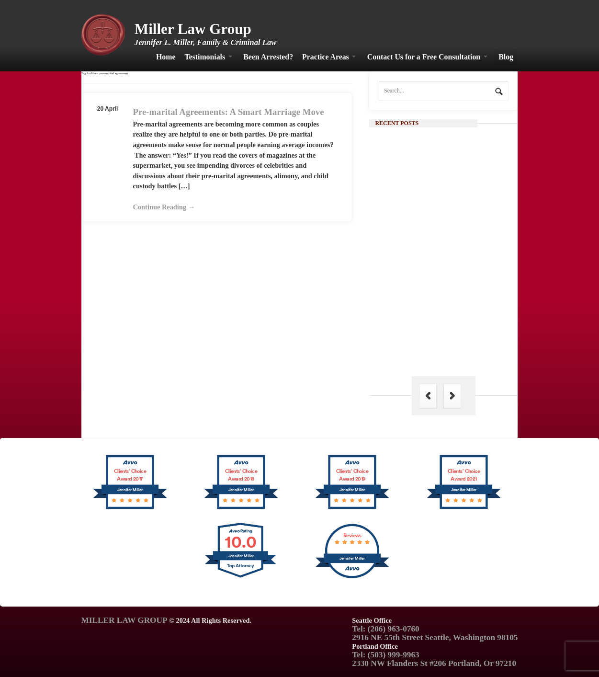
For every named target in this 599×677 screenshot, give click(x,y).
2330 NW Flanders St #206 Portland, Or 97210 (434, 663)
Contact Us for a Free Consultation (423, 57)
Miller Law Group (193, 29)
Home (165, 57)
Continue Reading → (164, 207)
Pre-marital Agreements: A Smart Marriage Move (228, 112)
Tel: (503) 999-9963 (385, 654)
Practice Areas (325, 57)
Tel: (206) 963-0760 (385, 628)
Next (452, 396)
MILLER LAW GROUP (124, 620)
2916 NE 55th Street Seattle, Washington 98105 (435, 637)
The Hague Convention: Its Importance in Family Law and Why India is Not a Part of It (460, 342)
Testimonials (204, 57)
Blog (505, 57)
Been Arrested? (268, 57)
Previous (428, 396)
